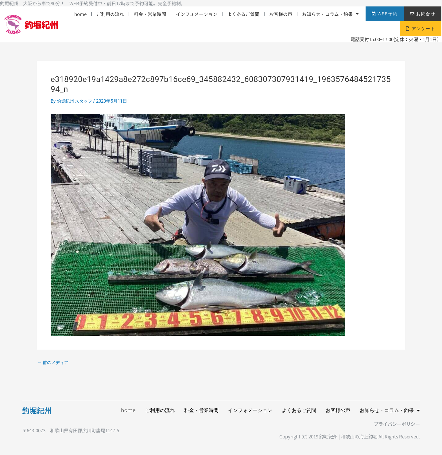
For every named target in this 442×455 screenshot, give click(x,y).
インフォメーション (196, 14)
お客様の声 (280, 14)
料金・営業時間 (150, 14)
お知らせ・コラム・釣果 (330, 14)
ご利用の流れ (110, 14)
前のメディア (54, 362)
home (80, 14)
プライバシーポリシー (397, 424)
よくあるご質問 (243, 14)
